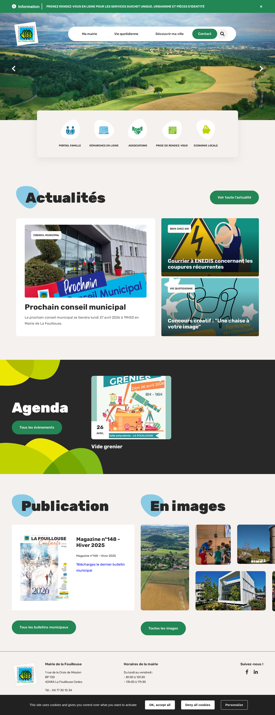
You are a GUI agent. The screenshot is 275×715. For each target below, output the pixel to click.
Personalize (234, 705)
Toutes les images (163, 628)
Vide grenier (106, 446)
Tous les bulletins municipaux (44, 627)
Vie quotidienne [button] (126, 34)
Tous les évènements (37, 427)
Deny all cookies (197, 705)
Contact (218, 34)
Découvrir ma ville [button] (170, 34)
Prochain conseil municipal (75, 307)
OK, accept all (159, 705)
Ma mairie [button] (89, 34)
